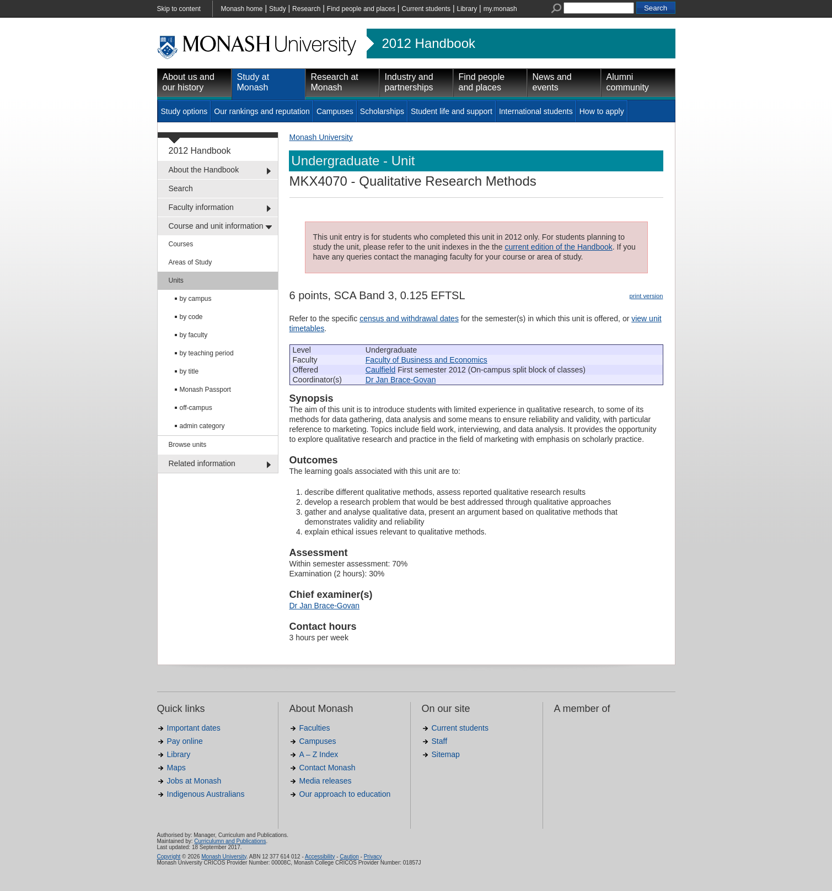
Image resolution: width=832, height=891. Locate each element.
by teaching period (207, 353)
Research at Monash (334, 82)
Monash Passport (205, 389)
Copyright (169, 857)
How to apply (601, 111)
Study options (184, 111)
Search (181, 188)
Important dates (194, 727)
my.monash (500, 9)
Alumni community (627, 82)
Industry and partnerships (409, 82)
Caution (349, 857)
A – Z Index (319, 754)
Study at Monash (253, 82)
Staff (440, 741)
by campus (196, 299)
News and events (552, 82)
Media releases (325, 780)
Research (306, 9)
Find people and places (361, 9)
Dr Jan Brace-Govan (401, 379)
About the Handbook (204, 169)
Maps (176, 767)
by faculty (194, 335)
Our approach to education (345, 794)
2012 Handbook (428, 43)
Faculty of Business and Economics (426, 359)
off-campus (196, 408)
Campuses (334, 111)
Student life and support (451, 111)
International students (536, 111)
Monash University (321, 137)
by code (191, 317)
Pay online (185, 741)
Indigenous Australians (206, 794)
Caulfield (380, 369)
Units (176, 280)
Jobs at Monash (194, 780)
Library (467, 9)
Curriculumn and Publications (230, 841)
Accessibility (320, 857)
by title (189, 371)
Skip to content (179, 9)
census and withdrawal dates (409, 318)
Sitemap (446, 754)
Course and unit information (216, 226)
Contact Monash (327, 767)
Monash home (242, 9)
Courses (181, 244)
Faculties (314, 727)
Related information (202, 463)
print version (646, 296)
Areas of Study (190, 262)
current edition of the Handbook (558, 246)
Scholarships (382, 111)
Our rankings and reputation (262, 111)
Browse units (188, 445)
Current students (425, 9)
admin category (202, 426)
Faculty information (201, 207)
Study (277, 9)
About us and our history (188, 82)
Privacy (373, 857)
